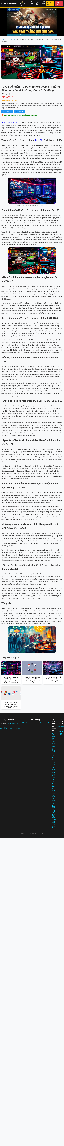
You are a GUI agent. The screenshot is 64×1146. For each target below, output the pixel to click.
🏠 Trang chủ (23, 3)
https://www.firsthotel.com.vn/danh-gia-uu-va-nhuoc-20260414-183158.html (54, 769)
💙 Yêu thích (19, 111)
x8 (61, 729)
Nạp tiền (37, 3)
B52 (61, 734)
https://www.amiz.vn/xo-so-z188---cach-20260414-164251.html (54, 793)
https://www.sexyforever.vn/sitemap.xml (35, 723)
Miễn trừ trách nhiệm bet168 (10, 122)
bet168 (38, 140)
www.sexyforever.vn (11, 4)
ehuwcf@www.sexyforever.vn (10, 728)
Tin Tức (31, 2)
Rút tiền (43, 2)
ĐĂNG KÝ (59, 3)
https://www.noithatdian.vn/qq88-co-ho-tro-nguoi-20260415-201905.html (54, 744)
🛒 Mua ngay (7, 111)
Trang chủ (4, 39)
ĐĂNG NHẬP (49, 3)
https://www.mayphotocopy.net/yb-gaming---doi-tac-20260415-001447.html (54, 817)
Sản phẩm (12, 39)
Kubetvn (61, 731)
